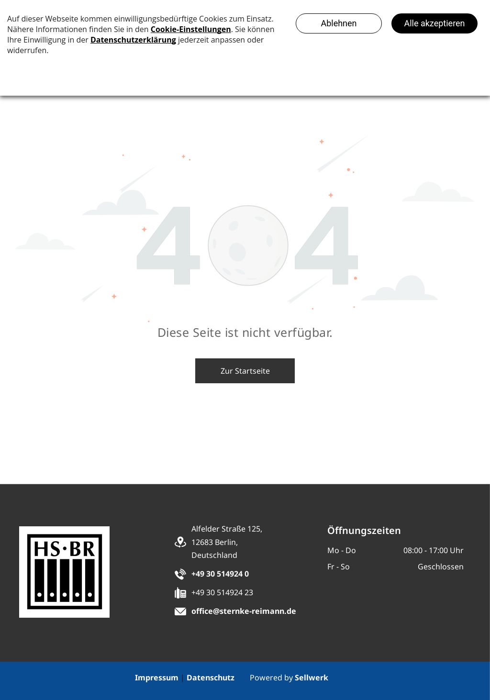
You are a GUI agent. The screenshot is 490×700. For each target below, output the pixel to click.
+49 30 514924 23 (222, 592)
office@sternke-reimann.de (243, 611)
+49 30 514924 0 (220, 573)
